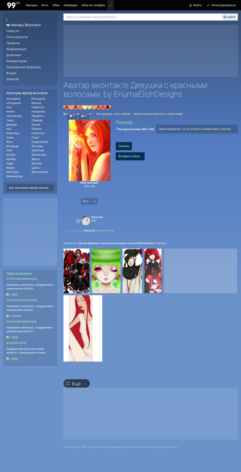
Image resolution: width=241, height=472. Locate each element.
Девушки (11, 124)
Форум (11, 73)
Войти (197, 5)
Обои (56, 5)
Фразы (36, 159)
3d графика (13, 98)
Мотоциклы (39, 98)
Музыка (36, 103)
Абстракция (13, 103)
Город (9, 120)
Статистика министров (21, 278)
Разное (36, 124)
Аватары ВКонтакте (22, 25)
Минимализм (14, 176)
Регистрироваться (222, 5)
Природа (37, 120)
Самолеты (38, 133)
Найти (230, 17)
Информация (16, 49)
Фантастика (39, 154)
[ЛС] (93, 220)
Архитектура (14, 115)
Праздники (38, 111)
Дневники (13, 55)
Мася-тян (97, 217)
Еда (8, 128)
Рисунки (37, 128)
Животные (12, 133)
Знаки (9, 137)
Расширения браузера (23, 67)
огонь (117, 113)
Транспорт (38, 150)
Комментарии (16, 61)
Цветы (35, 167)
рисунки (125, 113)
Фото (44, 5)
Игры (9, 141)
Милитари (12, 171)
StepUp (88, 230)
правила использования (137, 447)
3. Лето (86, 113)
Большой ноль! (16, 342)
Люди (9, 163)
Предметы (38, 115)
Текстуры (37, 146)
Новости (12, 31)
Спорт (35, 137)
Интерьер (12, 146)
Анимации (70, 5)
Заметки (12, 79)
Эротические (39, 171)
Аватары (31, 5)
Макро (10, 167)
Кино (9, 150)
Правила (13, 43)
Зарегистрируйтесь (170, 129)
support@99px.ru (117, 447)
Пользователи (17, 37)
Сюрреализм (40, 141)
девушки (107, 113)
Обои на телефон (93, 5)
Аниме (10, 111)
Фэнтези (37, 163)
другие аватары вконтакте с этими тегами (158, 113)
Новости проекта (19, 274)
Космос (10, 154)
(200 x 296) (136, 129)
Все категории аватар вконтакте (30, 187)
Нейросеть (38, 107)
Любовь (11, 159)
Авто (9, 107)
